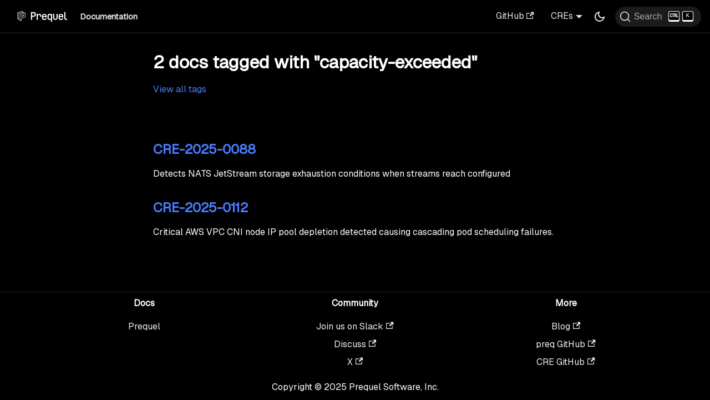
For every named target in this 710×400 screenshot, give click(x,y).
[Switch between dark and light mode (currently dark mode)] (599, 17)
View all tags (179, 89)
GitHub (515, 16)
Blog (565, 326)
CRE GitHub (565, 362)
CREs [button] (562, 16)
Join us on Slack (354, 326)
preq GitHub (565, 344)
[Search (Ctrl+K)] (658, 17)
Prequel (144, 326)
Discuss (355, 344)
